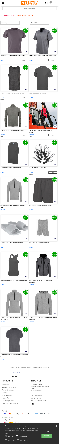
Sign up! (14, 376)
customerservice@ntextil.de (40, 386)
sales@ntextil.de (36, 391)
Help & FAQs (6, 398)
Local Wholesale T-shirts (10, 403)
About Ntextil (6, 384)
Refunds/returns (7, 395)
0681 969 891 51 (36, 395)
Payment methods (8, 390)
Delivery (4, 392)
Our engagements (8, 400)
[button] (45, 3)
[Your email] (25, 373)
